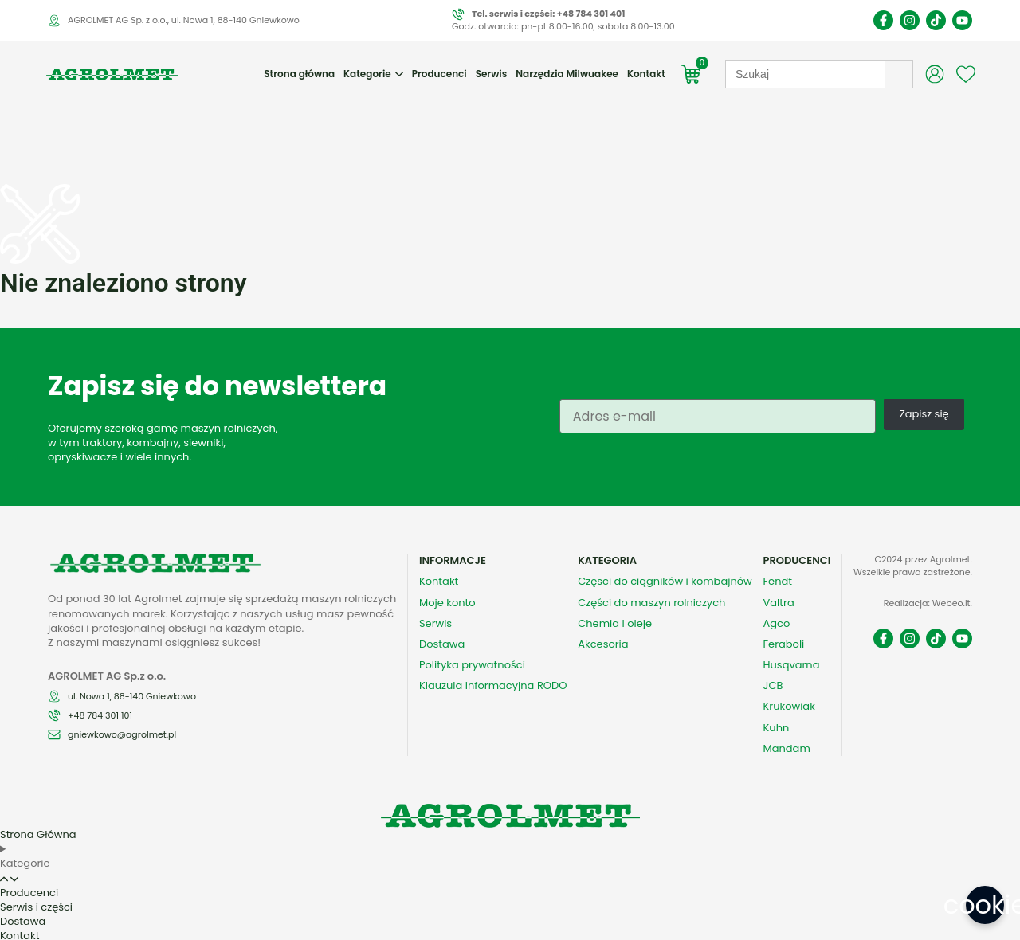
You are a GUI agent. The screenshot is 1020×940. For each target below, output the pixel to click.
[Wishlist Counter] (965, 90)
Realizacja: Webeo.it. (928, 599)
